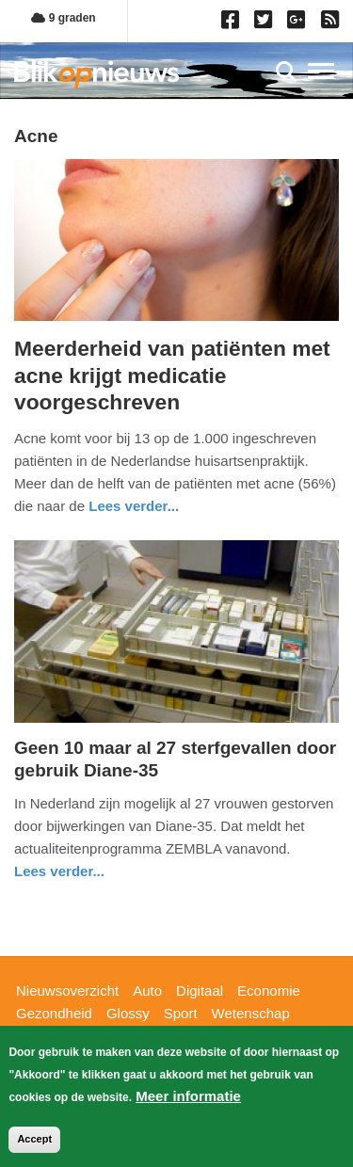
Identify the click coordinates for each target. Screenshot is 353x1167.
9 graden (63, 17)
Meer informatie (188, 1096)
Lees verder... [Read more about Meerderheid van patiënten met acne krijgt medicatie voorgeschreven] (133, 506)
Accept (34, 1138)
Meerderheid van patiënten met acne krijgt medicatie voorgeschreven (172, 375)
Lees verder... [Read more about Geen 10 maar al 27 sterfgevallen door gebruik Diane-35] (59, 871)
